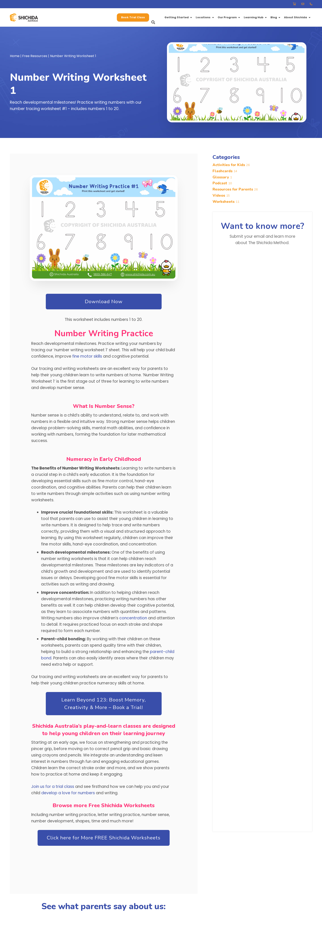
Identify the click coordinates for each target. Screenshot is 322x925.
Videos (221, 195)
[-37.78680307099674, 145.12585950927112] (29, 17)
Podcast (222, 183)
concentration (133, 618)
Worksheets (226, 201)
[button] (113, 17)
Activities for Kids (231, 164)
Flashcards (225, 171)
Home (15, 56)
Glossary (222, 177)
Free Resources (34, 56)
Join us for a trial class (52, 786)
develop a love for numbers (68, 793)
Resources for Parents (235, 189)
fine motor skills (87, 356)
